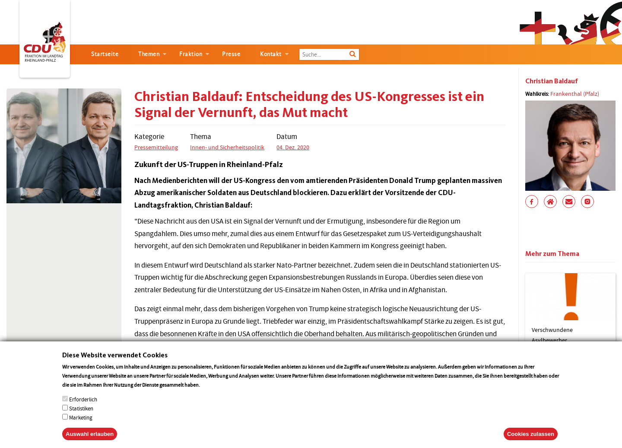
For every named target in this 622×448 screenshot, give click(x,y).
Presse (231, 54)
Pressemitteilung (156, 147)
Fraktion (190, 54)
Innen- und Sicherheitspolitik (227, 147)
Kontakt (271, 54)
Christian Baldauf (551, 81)
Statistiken (81, 417)
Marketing (80, 426)
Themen (148, 54)
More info (212, 393)
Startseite (104, 54)
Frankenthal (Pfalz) (574, 94)
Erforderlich (83, 408)
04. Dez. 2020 (292, 147)
